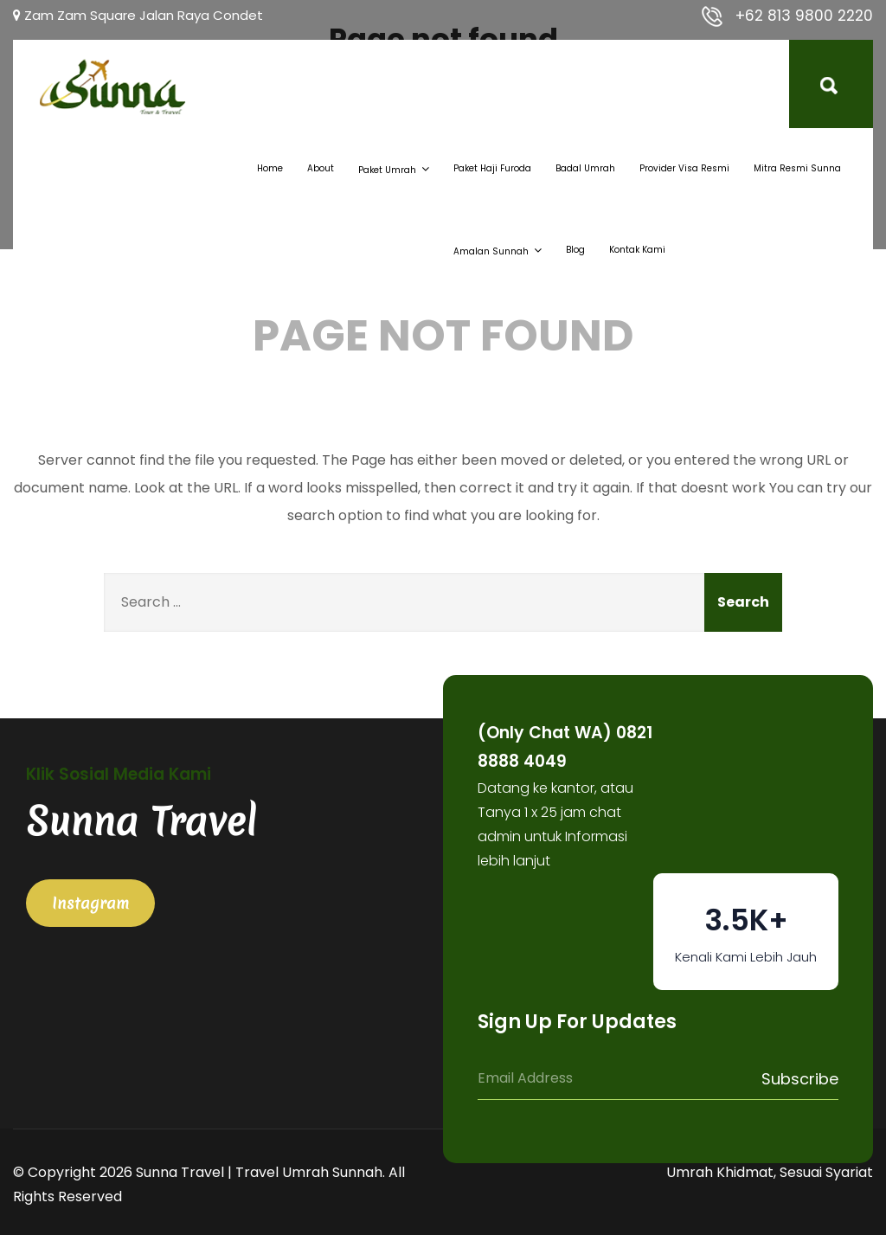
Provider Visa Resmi (684, 168)
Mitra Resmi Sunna (797, 168)
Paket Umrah (393, 168)
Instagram (90, 903)
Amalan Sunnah (497, 250)
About (320, 168)
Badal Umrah (585, 168)
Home (270, 168)
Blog (575, 249)
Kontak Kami (637, 249)
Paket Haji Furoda (492, 168)
